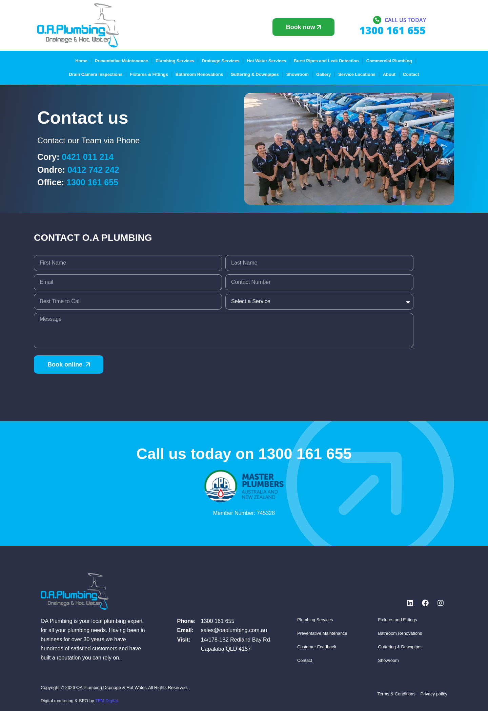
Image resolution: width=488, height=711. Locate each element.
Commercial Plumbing (389, 60)
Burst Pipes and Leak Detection (326, 60)
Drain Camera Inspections (96, 74)
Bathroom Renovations (199, 74)
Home (81, 60)
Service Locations (356, 74)
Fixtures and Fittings (397, 619)
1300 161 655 (92, 182)
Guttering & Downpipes (255, 74)
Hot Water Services (266, 60)
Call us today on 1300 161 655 (243, 453)
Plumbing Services (175, 60)
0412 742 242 (93, 169)
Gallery (323, 74)
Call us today (405, 20)
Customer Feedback (316, 646)
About (389, 74)
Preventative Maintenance (121, 60)
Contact (411, 74)
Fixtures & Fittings (149, 74)
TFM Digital (106, 700)
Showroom (297, 74)
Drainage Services (220, 60)
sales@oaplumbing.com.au (234, 630)
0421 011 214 (88, 157)
